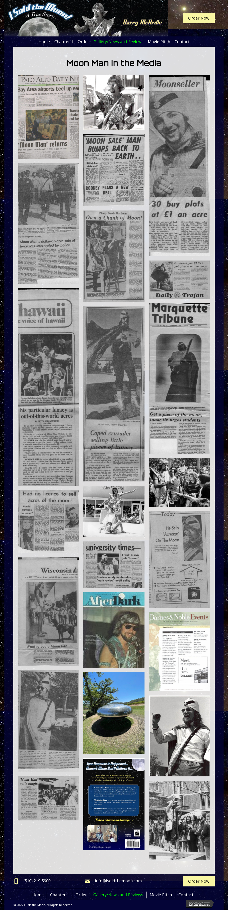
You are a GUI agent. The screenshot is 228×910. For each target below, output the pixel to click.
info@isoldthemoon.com (118, 880)
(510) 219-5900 (37, 880)
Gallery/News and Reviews (118, 894)
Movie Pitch (161, 894)
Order (81, 894)
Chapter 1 (59, 894)
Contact (185, 894)
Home (38, 894)
